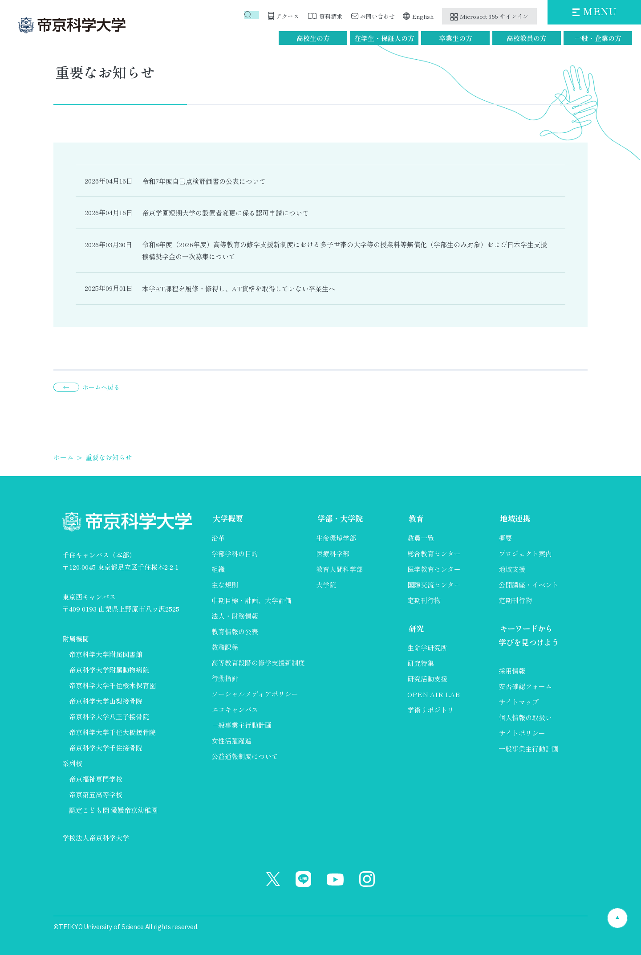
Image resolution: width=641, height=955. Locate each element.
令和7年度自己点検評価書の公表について (204, 181)
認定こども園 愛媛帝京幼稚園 (113, 810)
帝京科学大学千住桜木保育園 (112, 685)
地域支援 (512, 569)
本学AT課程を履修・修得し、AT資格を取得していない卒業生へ (238, 288)
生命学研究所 (427, 648)
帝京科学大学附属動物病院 (109, 669)
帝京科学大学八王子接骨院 (109, 716)
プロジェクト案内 (525, 554)
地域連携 (515, 519)
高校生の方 (313, 38)
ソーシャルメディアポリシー (254, 694)
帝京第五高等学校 (95, 794)
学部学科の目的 (234, 554)
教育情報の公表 (234, 632)
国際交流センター (434, 585)
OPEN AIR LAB (433, 695)
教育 (415, 519)
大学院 (326, 585)
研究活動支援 (427, 679)
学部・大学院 (340, 519)
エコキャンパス (234, 709)
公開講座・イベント (529, 585)
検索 (253, 16)
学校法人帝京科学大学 (95, 837)
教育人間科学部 (339, 569)
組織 (218, 569)
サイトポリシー (522, 734)
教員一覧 (420, 538)
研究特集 (420, 664)
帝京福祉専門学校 (95, 779)
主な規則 (224, 585)
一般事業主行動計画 (241, 725)
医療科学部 (332, 554)
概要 (505, 538)
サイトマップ (519, 703)
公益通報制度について (244, 756)
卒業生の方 (455, 38)
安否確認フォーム (525, 687)
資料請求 (330, 16)
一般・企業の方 (598, 38)
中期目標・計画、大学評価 (251, 600)
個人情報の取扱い (525, 718)
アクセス (287, 16)
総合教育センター (434, 554)
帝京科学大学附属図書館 (105, 654)
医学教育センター (434, 569)
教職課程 (224, 647)
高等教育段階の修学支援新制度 (258, 663)
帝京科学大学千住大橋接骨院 (112, 732)
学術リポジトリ (430, 710)
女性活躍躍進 (231, 741)
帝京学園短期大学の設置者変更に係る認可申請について (225, 212)
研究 (415, 629)
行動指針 (224, 678)
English (423, 16)
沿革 (218, 538)
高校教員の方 (527, 38)
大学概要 (227, 519)
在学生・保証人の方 (384, 38)
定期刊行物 (424, 600)
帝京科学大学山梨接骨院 (105, 701)
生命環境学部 (336, 538)
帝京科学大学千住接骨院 (105, 747)
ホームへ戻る (101, 387)
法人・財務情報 (234, 616)
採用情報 (512, 672)
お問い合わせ (377, 16)
